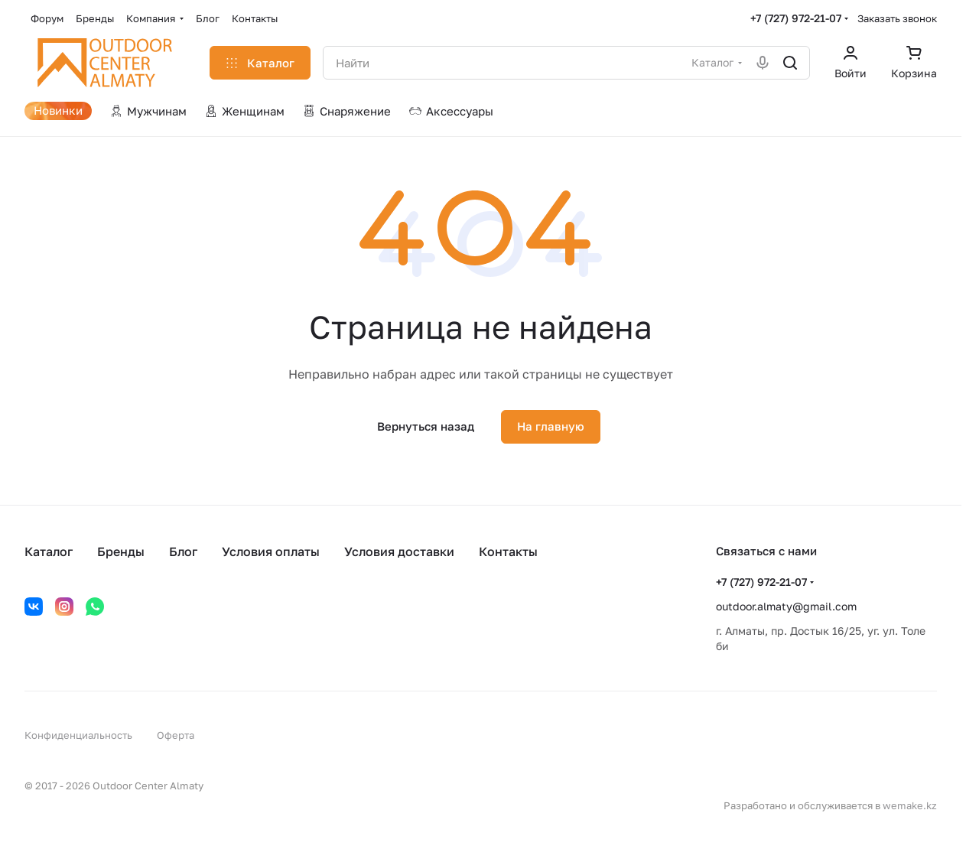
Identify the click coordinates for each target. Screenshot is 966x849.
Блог (183, 551)
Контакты (508, 551)
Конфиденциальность (78, 735)
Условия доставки (399, 551)
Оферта (175, 735)
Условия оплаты (271, 551)
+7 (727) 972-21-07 (795, 17)
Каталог (48, 551)
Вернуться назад (425, 426)
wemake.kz (910, 805)
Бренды (121, 551)
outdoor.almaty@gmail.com (786, 606)
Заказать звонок (897, 18)
